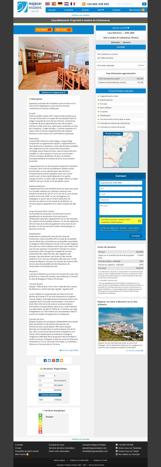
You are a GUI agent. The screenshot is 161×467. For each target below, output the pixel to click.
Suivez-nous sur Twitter (127, 451)
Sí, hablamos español (54, 3)
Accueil (52, 10)
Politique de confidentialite (79, 460)
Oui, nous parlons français (73, 3)
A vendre (68, 10)
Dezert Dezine (99, 465)
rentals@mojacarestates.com (95, 451)
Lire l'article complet (134, 350)
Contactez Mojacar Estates (94, 445)
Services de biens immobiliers (62, 448)
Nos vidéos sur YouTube (128, 454)
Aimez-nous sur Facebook (128, 448)
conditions (107, 230)
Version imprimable (69, 350)
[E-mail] (120, 194)
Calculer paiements (50, 395)
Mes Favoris (137, 10)
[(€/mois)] (46, 399)
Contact (116, 10)
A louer (85, 10)
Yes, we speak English (47, 3)
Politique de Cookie (100, 460)
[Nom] (120, 188)
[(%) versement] (46, 380)
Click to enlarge (113, 134)
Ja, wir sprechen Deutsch (60, 3)
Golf (100, 10)
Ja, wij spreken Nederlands (66, 3)
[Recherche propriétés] (144, 3)
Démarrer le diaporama (53, 92)
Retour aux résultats (80, 15)
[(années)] (46, 389)
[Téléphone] (120, 200)
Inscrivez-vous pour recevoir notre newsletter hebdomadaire (115, 220)
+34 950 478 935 (98, 4)
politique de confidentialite (128, 230)
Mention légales (59, 460)
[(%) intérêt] (46, 385)
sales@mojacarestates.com (94, 448)
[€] (46, 375)
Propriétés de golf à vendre (27, 451)
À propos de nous (56, 445)
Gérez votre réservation (59, 451)
